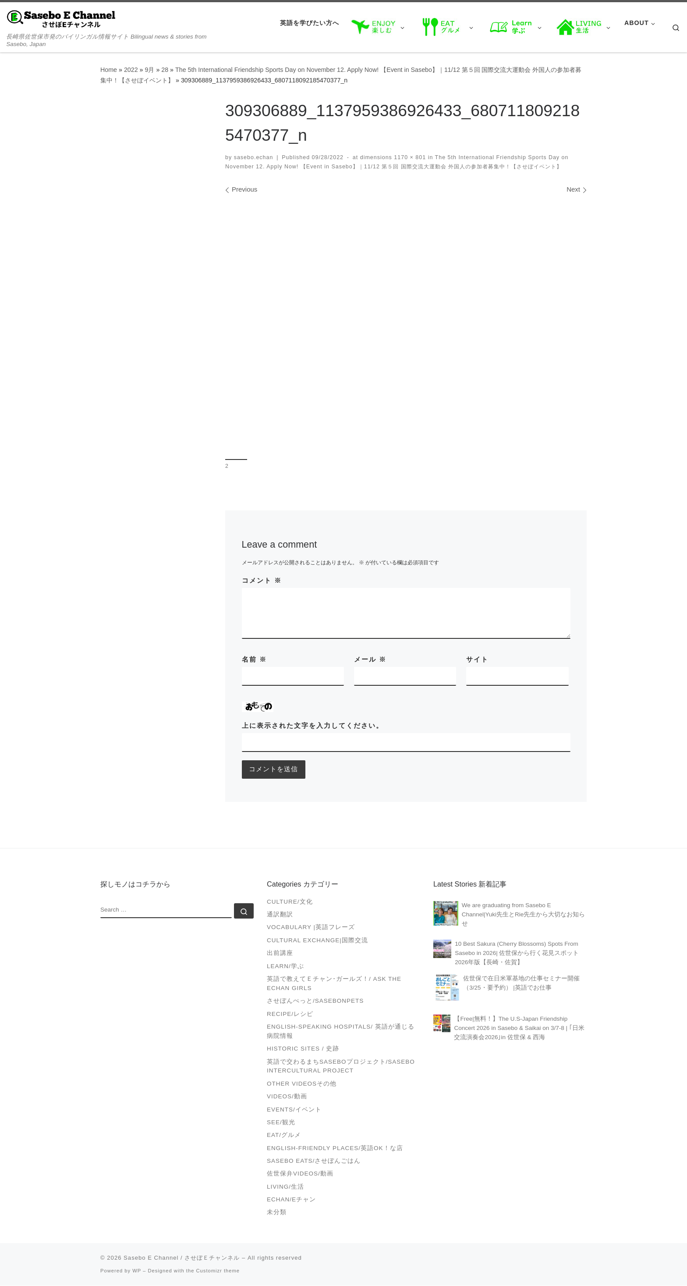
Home (108, 69)
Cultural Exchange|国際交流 (317, 940)
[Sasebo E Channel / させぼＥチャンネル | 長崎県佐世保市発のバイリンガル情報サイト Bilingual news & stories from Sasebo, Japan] (61, 18)
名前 (254, 659)
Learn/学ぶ (285, 966)
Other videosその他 (301, 1084)
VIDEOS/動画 (287, 1097)
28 (164, 69)
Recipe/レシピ (290, 1014)
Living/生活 (285, 1187)
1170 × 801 (409, 157)
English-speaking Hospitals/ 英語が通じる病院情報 (340, 1032)
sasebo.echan (253, 157)
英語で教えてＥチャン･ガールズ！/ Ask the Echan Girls (334, 984)
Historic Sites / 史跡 (303, 1049)
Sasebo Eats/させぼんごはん (314, 1161)
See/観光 (281, 1122)
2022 (131, 69)
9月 (149, 69)
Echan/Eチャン (291, 1200)
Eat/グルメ (284, 1136)
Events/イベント (294, 1110)
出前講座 (280, 954)
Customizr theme (218, 1271)
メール (370, 659)
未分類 (277, 1213)
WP (136, 1271)
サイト (477, 659)
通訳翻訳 (280, 915)
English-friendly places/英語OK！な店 (335, 1148)
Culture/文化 (290, 902)
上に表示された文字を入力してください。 (312, 725)
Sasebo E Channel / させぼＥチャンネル (182, 1258)
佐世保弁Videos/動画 (300, 1174)
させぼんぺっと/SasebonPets (315, 1001)
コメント (262, 580)
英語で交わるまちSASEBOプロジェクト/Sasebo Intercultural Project (341, 1067)
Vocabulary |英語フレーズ (311, 928)
